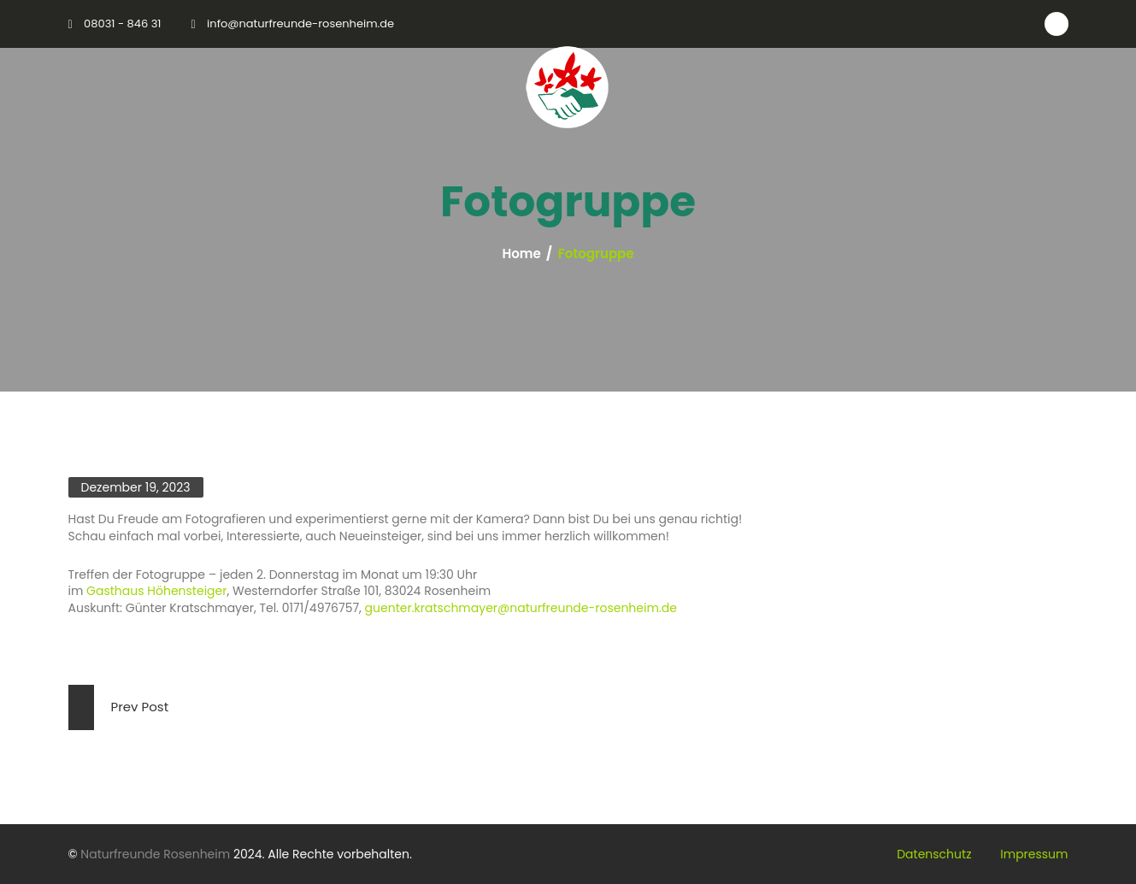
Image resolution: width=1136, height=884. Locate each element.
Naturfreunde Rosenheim (155, 854)
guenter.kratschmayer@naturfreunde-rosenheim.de (521, 607)
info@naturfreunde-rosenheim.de (300, 23)
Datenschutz (934, 854)
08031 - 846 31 (122, 23)
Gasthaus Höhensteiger (156, 590)
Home (522, 254)
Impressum (1034, 854)
